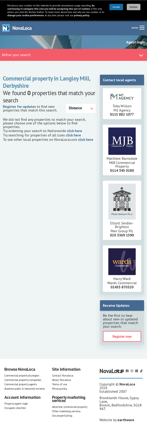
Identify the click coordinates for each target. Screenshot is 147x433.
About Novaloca (61, 380)
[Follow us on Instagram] (132, 371)
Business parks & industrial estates (24, 388)
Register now (122, 336)
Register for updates (19, 106)
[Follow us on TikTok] (141, 371)
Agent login (135, 42)
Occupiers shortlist (15, 408)
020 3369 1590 (122, 235)
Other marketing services (66, 411)
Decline (133, 7)
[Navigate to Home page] (17, 28)
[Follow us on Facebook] (127, 371)
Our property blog (62, 415)
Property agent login (16, 403)
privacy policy (81, 15)
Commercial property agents (20, 384)
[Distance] (81, 108)
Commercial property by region (21, 375)
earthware (125, 420)
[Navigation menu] (142, 27)
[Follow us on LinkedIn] (117, 371)
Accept (116, 7)
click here (74, 130)
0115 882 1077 (122, 114)
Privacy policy (59, 388)
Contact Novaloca (62, 375)
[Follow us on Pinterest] (136, 371)
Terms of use (59, 384)
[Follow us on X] (122, 371)
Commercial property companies (22, 380)
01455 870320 (122, 287)
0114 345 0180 (122, 170)
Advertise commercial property (69, 407)
